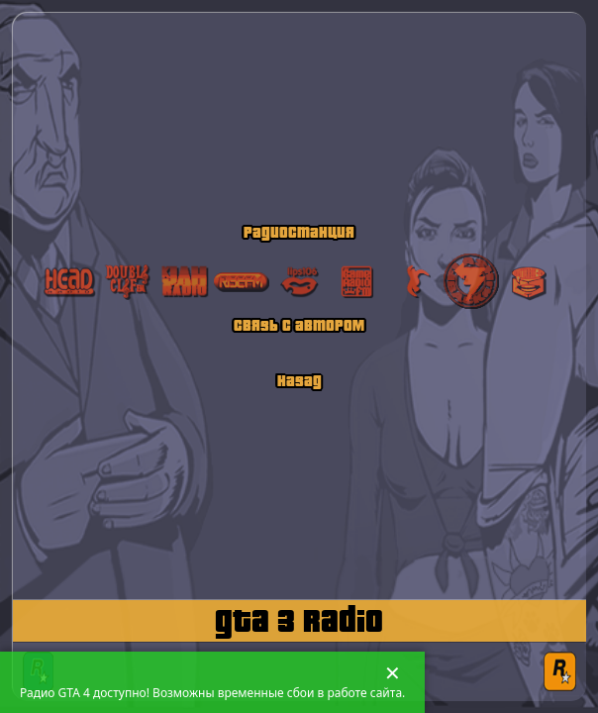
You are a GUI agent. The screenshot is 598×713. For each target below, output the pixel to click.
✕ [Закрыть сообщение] (392, 673)
